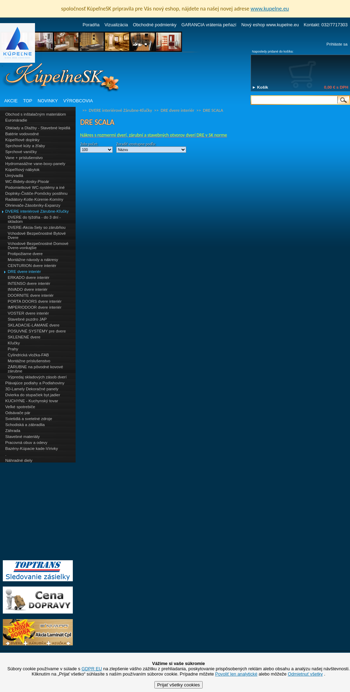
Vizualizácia (116, 24)
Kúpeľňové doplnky (22, 140)
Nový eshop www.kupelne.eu (270, 24)
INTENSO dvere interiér (29, 283)
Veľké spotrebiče (20, 407)
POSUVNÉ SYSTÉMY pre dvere (37, 331)
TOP (27, 100)
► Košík (260, 87)
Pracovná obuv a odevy (26, 442)
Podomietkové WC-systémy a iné (35, 187)
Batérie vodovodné (22, 134)
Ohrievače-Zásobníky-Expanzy (32, 205)
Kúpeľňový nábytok (22, 169)
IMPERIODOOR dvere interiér (35, 307)
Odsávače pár (17, 413)
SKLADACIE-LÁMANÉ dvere (33, 325)
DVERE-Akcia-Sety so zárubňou (36, 227)
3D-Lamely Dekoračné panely (31, 389)
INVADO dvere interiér (28, 289)
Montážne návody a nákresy (33, 260)
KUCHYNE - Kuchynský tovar (31, 401)
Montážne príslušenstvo (29, 361)
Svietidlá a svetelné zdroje (28, 419)
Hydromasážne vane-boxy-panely (35, 164)
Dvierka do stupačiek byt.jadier (32, 395)
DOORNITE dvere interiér (31, 295)
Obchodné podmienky (155, 24)
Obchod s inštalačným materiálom (35, 114)
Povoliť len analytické (236, 674)
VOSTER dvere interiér (28, 313)
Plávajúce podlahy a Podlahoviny (34, 383)
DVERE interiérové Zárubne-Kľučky (37, 211)
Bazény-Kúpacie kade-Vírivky (31, 448)
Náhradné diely (18, 460)
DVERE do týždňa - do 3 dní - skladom (34, 219)
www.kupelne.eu (270, 8)
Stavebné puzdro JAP (27, 319)
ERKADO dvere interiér (28, 277)
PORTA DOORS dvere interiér (35, 301)
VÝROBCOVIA (78, 100)
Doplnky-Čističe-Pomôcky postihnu (36, 193)
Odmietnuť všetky (305, 674)
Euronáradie (16, 120)
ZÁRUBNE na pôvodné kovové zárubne (35, 369)
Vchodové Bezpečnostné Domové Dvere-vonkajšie (38, 245)
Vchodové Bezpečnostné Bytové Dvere (37, 235)
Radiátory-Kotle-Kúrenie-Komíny (34, 199)
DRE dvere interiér (24, 271)
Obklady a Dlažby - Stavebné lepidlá (37, 128)
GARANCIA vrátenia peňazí (208, 24)
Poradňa (91, 24)
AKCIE (11, 100)
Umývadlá (14, 175)
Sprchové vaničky (21, 152)
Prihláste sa (337, 44)
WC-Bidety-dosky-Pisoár (27, 181)
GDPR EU (92, 668)
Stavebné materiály (22, 436)
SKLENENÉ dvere (24, 337)
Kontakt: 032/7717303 (326, 24)
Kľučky (14, 343)
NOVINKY (48, 100)
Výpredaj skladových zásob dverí (37, 377)
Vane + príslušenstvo (24, 158)
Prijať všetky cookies (178, 684)
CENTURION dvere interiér (32, 265)
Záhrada (12, 431)
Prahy (13, 349)
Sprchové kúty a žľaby (25, 146)
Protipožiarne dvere (25, 254)
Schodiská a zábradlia (25, 425)
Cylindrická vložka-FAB (28, 355)
